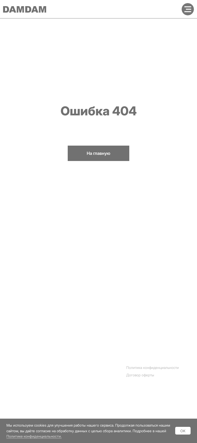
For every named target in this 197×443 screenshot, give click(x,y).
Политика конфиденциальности (152, 367)
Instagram (13, 375)
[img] (188, 9)
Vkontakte (13, 409)
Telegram (12, 384)
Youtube (11, 400)
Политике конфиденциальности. (34, 436)
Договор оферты (140, 375)
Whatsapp (13, 392)
